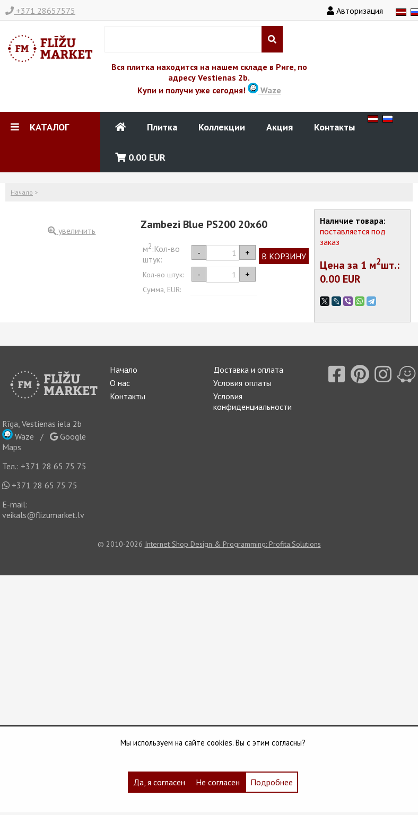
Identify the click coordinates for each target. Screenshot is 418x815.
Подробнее (271, 782)
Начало (22, 192)
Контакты (334, 127)
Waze (264, 90)
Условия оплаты (242, 383)
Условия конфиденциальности (252, 401)
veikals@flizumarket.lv (43, 515)
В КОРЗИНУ (284, 256)
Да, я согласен (159, 782)
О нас (120, 383)
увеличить (71, 230)
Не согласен (218, 782)
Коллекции (221, 127)
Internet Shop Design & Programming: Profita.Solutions (233, 544)
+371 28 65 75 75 (53, 466)
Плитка (162, 127)
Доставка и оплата (248, 369)
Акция (279, 127)
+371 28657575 (40, 10)
